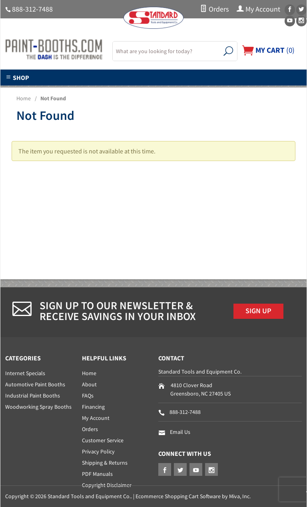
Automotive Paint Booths (35, 384)
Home (23, 98)
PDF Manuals (97, 473)
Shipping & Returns (105, 462)
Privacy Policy (98, 451)
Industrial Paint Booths (32, 395)
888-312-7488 (32, 9)
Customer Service (103, 440)
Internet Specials (25, 373)
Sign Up (258, 310)
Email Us (180, 431)
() (268, 50)
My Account (258, 9)
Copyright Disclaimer (107, 485)
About (89, 384)
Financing (93, 406)
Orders (214, 9)
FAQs (88, 395)
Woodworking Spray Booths (38, 406)
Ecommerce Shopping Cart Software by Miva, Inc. (193, 496)
